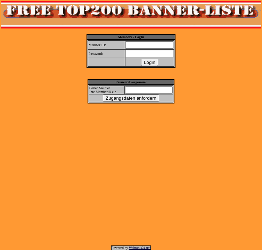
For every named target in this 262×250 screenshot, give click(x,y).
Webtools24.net (139, 248)
